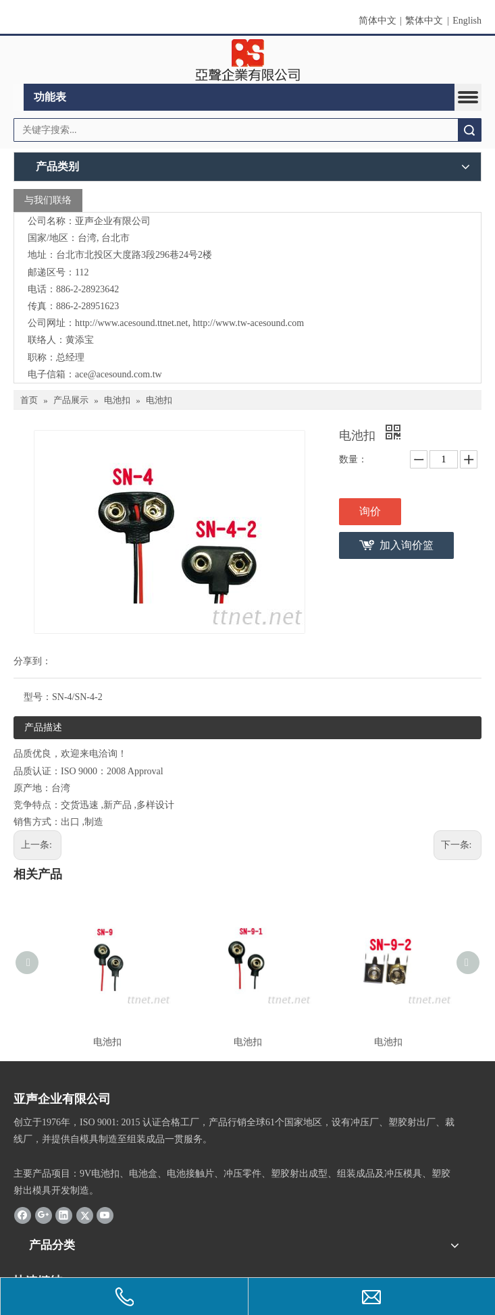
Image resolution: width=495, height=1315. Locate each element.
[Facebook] (22, 1215)
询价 (370, 511)
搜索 (469, 130)
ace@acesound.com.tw (118, 374)
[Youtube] (105, 1215)
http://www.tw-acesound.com (248, 323)
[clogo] (247, 60)
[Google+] (43, 1215)
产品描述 (43, 727)
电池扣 (107, 1042)
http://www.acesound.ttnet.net (131, 323)
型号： (38, 697)
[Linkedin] (63, 1215)
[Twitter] (84, 1215)
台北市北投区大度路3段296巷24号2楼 (134, 255)
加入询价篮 (407, 545)
